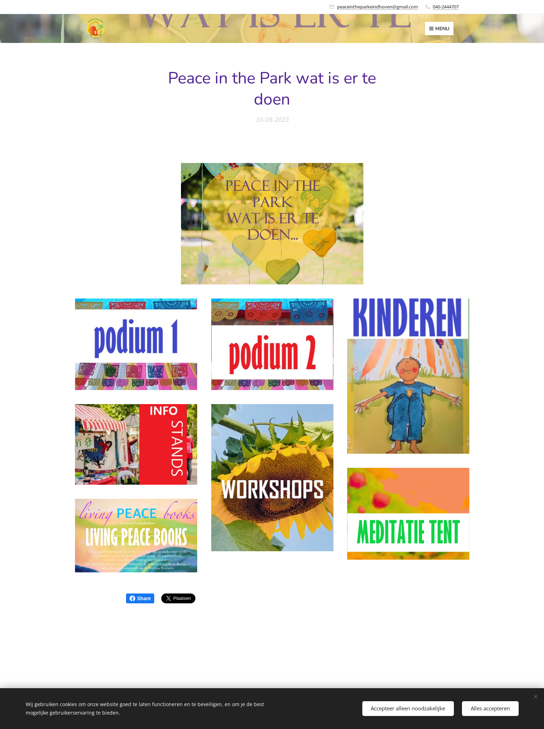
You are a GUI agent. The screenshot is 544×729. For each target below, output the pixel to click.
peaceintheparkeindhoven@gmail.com (377, 7)
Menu (439, 28)
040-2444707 (446, 7)
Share (140, 598)
